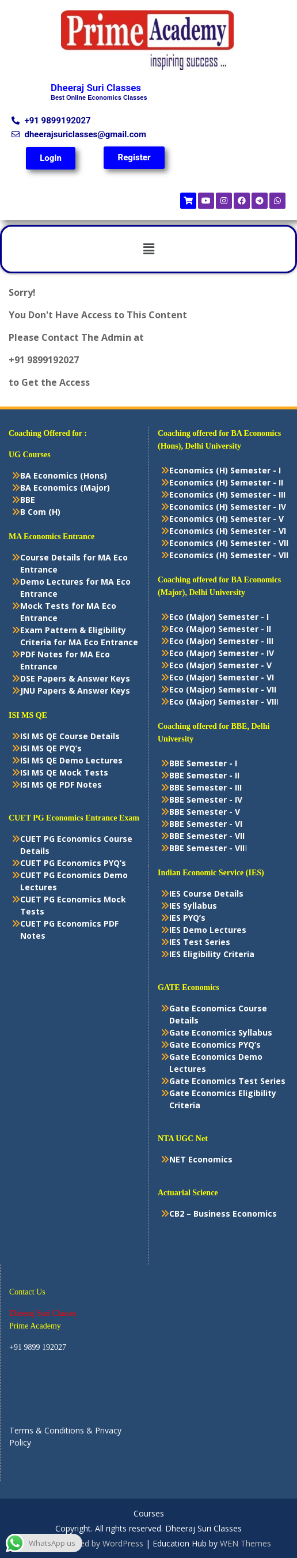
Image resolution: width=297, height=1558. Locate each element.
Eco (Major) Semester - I (219, 616)
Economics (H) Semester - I (225, 470)
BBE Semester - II (204, 775)
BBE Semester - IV (205, 799)
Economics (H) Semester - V (226, 518)
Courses (149, 1514)
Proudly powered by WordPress (84, 1543)
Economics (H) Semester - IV (227, 506)
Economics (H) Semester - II (226, 482)
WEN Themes (245, 1543)
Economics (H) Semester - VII (228, 542)
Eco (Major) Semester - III (221, 640)
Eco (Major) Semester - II (220, 628)
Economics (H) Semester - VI (227, 530)
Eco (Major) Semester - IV (221, 653)
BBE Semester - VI (205, 823)
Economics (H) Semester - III (227, 494)
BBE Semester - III (205, 787)
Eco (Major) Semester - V (220, 665)
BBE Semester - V (204, 811)
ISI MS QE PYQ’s (51, 748)
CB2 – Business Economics (223, 1213)
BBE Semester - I (203, 763)
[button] (148, 249)
